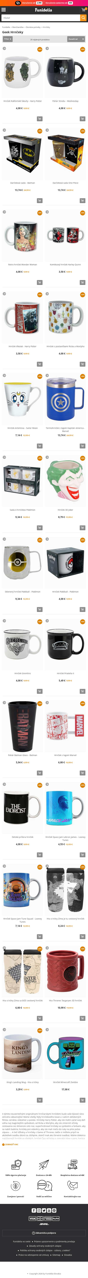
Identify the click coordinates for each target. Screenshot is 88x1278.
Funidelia (6, 27)
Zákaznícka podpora (44, 1232)
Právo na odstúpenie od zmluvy (33, 1254)
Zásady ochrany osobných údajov (45, 1245)
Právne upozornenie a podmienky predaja (54, 1241)
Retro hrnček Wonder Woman (22, 264)
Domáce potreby (33, 27)
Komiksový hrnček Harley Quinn (65, 264)
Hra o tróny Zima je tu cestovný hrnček (65, 918)
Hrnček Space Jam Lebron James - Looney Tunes (65, 838)
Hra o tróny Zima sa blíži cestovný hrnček (23, 1000)
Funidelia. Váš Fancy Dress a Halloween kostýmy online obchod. (43, 10)
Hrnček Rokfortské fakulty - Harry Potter (22, 101)
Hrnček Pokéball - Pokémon (65, 591)
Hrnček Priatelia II (65, 673)
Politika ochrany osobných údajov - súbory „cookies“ (45, 1250)
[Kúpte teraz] (40, 118)
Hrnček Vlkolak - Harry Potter (22, 346)
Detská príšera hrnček (22, 837)
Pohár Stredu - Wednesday (65, 101)
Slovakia (68, 1254)
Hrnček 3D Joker (65, 509)
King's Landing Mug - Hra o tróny (23, 1082)
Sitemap (56, 1254)
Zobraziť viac (11, 1144)
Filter (6, 39)
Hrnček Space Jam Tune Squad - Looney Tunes (22, 920)
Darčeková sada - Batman (22, 182)
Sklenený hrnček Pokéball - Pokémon (22, 591)
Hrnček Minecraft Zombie (65, 1082)
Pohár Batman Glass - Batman (22, 755)
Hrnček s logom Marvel (65, 755)
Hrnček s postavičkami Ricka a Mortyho (65, 346)
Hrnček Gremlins (23, 673)
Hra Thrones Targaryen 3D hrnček (65, 1000)
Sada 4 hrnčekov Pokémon (22, 509)
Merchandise (18, 27)
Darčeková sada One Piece (65, 182)
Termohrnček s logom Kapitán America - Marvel (65, 429)
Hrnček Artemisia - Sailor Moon (23, 428)
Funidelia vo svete (21, 1241)
